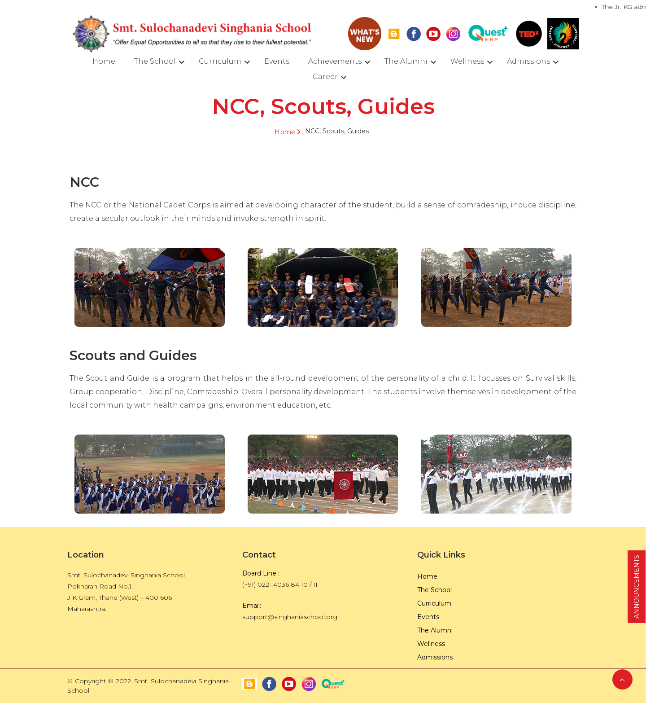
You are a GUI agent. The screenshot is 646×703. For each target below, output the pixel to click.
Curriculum (220, 61)
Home (103, 61)
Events (276, 61)
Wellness (467, 61)
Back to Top (622, 679)
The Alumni (406, 61)
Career (325, 76)
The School (155, 61)
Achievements (335, 61)
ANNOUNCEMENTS (637, 587)
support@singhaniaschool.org (289, 617)
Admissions (528, 61)
